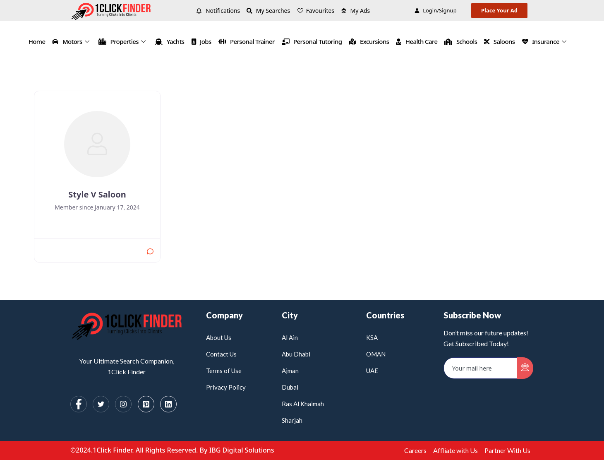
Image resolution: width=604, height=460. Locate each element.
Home (37, 41)
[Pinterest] (146, 404)
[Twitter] (101, 404)
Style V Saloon (97, 194)
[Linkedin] (168, 404)
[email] (480, 368)
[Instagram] (123, 404)
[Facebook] (78, 404)
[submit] (525, 368)
